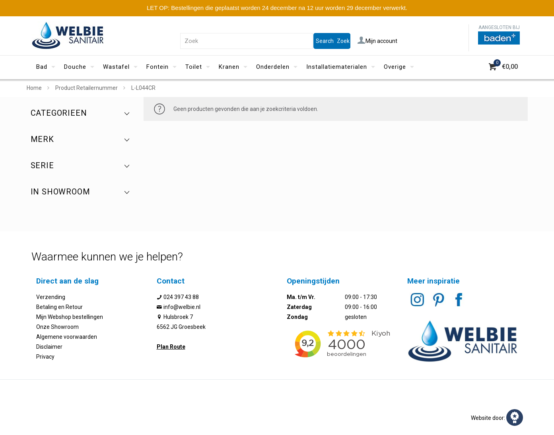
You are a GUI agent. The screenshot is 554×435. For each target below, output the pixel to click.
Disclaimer (49, 347)
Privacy (45, 356)
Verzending (50, 297)
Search (325, 41)
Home (34, 88)
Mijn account (377, 41)
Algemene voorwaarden (66, 337)
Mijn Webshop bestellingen (69, 317)
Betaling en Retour (59, 307)
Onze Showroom (57, 327)
